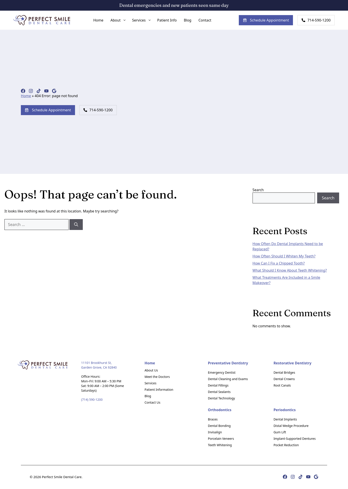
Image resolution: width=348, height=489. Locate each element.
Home (96, 20)
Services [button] (140, 20)
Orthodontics (219, 410)
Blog (185, 20)
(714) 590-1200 (92, 400)
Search (258, 190)
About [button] (117, 20)
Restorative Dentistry (292, 363)
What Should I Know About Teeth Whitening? (290, 270)
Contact (202, 20)
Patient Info (164, 20)
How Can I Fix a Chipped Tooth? (279, 263)
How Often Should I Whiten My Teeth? (284, 256)
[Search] (76, 225)
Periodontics (284, 410)
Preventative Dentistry (228, 363)
